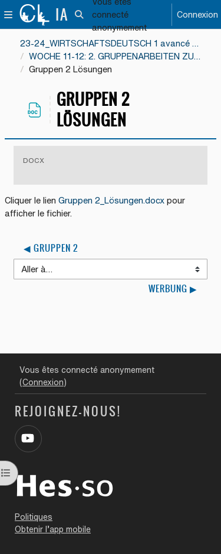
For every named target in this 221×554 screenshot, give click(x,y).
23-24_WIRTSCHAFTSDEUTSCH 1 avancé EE (110, 43)
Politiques (33, 517)
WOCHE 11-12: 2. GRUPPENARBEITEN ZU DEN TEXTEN (115, 56)
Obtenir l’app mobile (53, 529)
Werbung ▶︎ (173, 288)
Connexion (197, 14)
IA (61, 14)
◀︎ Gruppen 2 (51, 248)
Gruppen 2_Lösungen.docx (111, 200)
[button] (79, 14)
